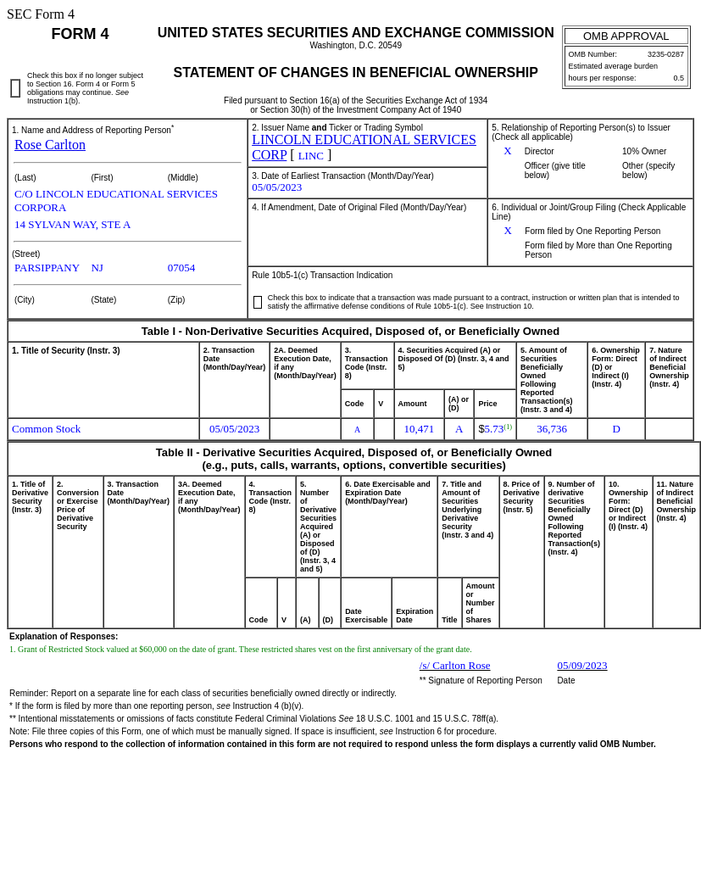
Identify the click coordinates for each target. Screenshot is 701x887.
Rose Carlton (50, 144)
